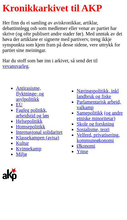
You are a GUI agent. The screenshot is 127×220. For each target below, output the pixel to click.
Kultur (22, 143)
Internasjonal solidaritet (39, 132)
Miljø (21, 154)
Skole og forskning (95, 124)
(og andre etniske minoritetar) (100, 115)
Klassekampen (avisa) (37, 137)
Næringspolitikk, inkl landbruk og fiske (98, 93)
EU (19, 104)
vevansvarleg (15, 66)
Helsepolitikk (29, 121)
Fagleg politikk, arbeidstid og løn (32, 113)
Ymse (82, 151)
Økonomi (86, 145)
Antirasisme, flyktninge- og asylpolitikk (30, 94)
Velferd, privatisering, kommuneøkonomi (98, 137)
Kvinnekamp (28, 148)
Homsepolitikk (30, 126)
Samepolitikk (90, 113)
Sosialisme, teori (93, 129)
